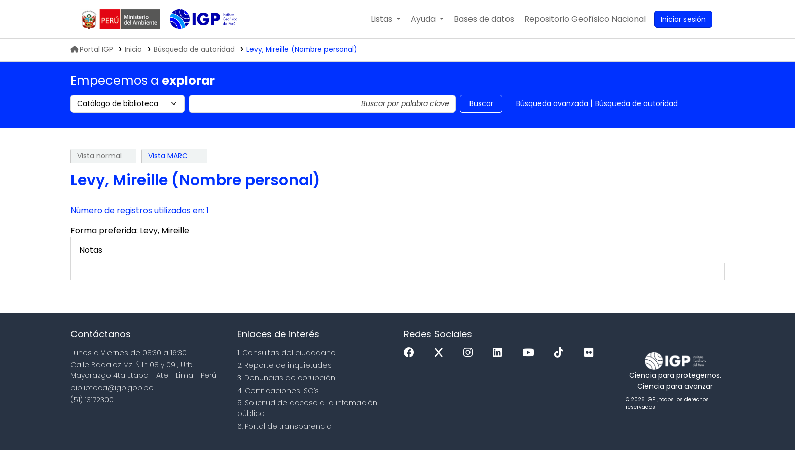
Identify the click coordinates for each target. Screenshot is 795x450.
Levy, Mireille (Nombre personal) (301, 49)
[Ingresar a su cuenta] (683, 19)
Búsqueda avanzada (552, 103)
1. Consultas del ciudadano (286, 353)
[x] (441, 353)
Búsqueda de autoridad (636, 103)
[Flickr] (591, 353)
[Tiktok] (561, 353)
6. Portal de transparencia (284, 426)
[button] (386, 19)
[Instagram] (470, 353)
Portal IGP (91, 49)
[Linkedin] (500, 353)
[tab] (90, 250)
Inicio (133, 49)
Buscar (481, 103)
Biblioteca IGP (195, 39)
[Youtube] (530, 353)
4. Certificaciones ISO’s (278, 391)
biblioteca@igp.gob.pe (112, 388)
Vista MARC (168, 156)
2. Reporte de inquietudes (284, 365)
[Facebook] (411, 353)
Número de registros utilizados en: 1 (139, 210)
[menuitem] (585, 19)
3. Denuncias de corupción (286, 378)
